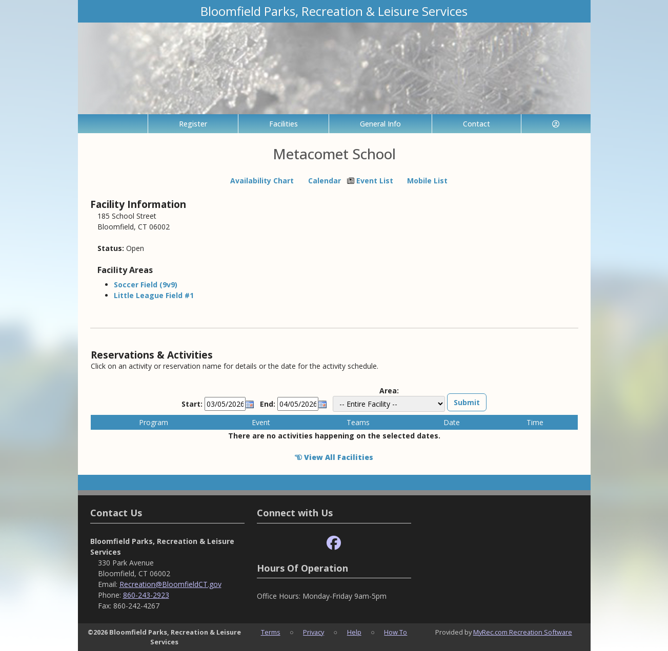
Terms (270, 632)
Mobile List (427, 180)
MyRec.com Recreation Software (522, 632)
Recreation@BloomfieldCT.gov (170, 584)
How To (395, 632)
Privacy (313, 632)
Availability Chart (257, 180)
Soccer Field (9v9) (145, 284)
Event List (374, 180)
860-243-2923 (146, 595)
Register (193, 124)
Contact (476, 124)
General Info (380, 124)
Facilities (283, 124)
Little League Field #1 (154, 295)
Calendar (324, 180)
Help (354, 632)
